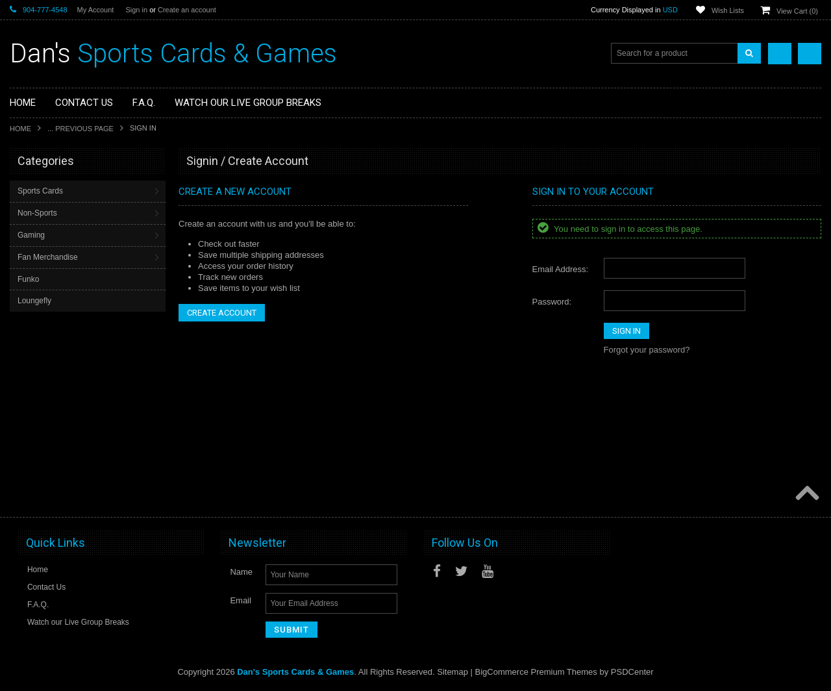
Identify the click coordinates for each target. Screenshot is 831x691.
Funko (28, 279)
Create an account (187, 10)
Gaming (31, 235)
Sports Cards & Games (173, 53)
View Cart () (797, 11)
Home (20, 128)
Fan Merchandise (48, 257)
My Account (95, 10)
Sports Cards (40, 190)
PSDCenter (632, 672)
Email (240, 600)
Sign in (136, 10)
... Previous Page (80, 128)
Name (241, 572)
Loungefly (34, 300)
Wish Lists (728, 10)
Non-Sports (37, 213)
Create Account (221, 313)
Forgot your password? (647, 350)
